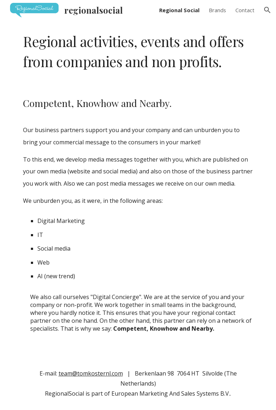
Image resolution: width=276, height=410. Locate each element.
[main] (138, 51)
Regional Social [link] (179, 10)
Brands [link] (217, 10)
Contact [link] (244, 10)
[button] (267, 10)
